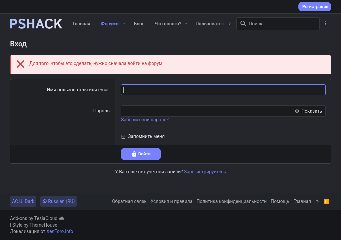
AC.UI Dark (23, 201)
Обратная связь (129, 201)
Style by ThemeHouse (34, 225)
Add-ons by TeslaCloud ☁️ (37, 218)
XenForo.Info (60, 231)
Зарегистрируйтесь (205, 171)
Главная (302, 201)
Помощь (280, 201)
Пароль (101, 110)
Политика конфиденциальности (231, 201)
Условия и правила (171, 201)
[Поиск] (278, 24)
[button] (124, 23)
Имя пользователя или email (78, 89)
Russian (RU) (58, 201)
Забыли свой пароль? (145, 119)
